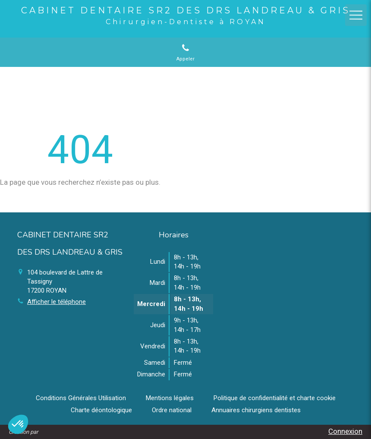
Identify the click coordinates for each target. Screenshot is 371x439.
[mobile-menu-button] (356, 15)
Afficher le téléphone (56, 302)
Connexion (345, 431)
